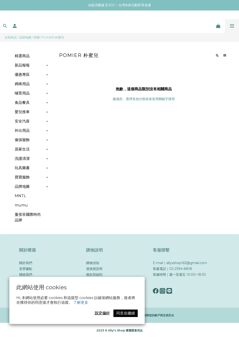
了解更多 (80, 302)
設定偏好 (102, 313)
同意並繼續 (125, 313)
